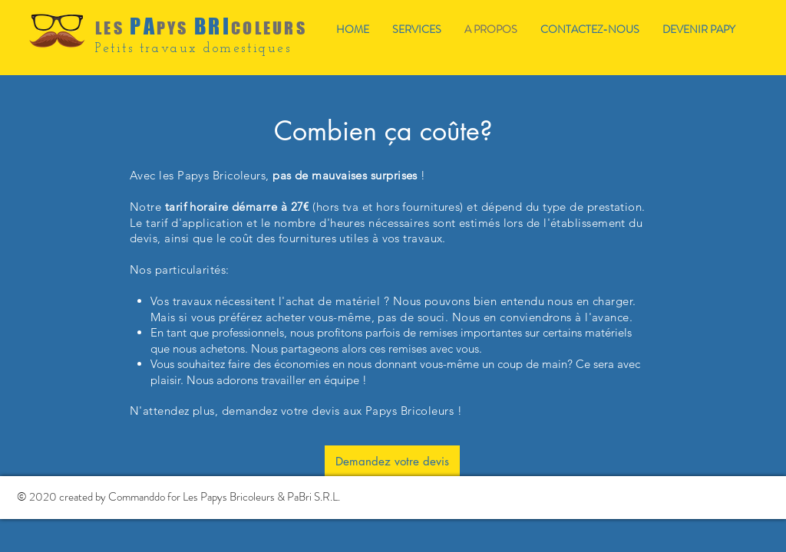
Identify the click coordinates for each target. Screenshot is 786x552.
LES (109, 28)
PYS (173, 28)
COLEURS (269, 28)
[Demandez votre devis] (392, 460)
